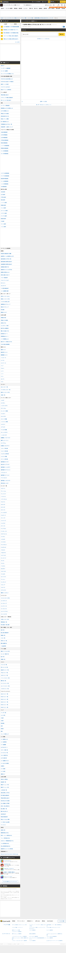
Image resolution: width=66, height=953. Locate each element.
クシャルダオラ (4, 512)
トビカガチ (3, 539)
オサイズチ (3, 507)
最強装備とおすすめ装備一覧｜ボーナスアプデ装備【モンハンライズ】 (11, 29)
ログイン (62, 1)
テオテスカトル (4, 533)
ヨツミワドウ (3, 576)
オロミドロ (3, 509)
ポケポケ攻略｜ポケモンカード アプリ (53, 927)
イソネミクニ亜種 (4, 421)
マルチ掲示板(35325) (5, 843)
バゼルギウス (3, 552)
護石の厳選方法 (4, 643)
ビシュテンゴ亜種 (4, 411)
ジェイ (2, 365)
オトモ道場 (3, 768)
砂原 (2, 726)
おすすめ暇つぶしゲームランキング (10, 881)
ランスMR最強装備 (4, 150)
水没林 (2, 720)
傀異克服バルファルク (5, 475)
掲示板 (15, 24)
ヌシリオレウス (4, 608)
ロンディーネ (3, 363)
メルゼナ (2, 400)
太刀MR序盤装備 (4, 134)
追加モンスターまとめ (5, 296)
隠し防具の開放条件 (5, 632)
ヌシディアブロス (4, 611)
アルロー (2, 368)
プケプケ (2, 560)
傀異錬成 (40, 8)
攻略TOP (2, 8)
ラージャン (3, 579)
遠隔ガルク (3, 774)
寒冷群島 (2, 723)
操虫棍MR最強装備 (4, 178)
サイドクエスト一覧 (5, 683)
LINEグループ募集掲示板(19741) (7, 840)
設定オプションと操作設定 (6, 89)
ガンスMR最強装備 (4, 153)
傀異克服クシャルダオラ (5, 467)
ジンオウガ (3, 523)
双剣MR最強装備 (4, 142)
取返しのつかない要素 (5, 819)
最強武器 (20, 8)
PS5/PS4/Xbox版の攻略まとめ (7, 78)
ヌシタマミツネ (4, 606)
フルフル (2, 563)
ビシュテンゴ (3, 558)
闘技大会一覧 (3, 680)
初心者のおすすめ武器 (5, 800)
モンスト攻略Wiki (50, 930)
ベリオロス (3, 566)
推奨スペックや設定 (5, 84)
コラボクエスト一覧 (5, 688)
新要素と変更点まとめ (5, 272)
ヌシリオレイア (4, 603)
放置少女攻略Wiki (32, 933)
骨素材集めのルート (5, 336)
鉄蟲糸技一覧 (3, 782)
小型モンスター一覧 (5, 619)
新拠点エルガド (4, 312)
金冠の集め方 (3, 814)
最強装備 (15, 8)
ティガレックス (4, 531)
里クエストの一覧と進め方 (6, 100)
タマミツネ (3, 525)
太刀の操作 (3, 194)
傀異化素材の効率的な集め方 (6, 261)
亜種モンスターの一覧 (5, 298)
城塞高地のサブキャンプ (5, 304)
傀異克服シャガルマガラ (5, 480)
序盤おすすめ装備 (4, 320)
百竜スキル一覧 (4, 640)
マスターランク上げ (5, 280)
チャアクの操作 (4, 215)
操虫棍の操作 (3, 218)
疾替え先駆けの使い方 (5, 274)
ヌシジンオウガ (4, 614)
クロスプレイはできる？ (5, 86)
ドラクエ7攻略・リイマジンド (17, 927)
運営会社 (43, 921)
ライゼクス (3, 413)
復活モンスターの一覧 (5, 392)
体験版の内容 (3, 317)
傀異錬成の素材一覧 (5, 266)
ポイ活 (44, 2)
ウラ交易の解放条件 (5, 288)
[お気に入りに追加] (48, 5)
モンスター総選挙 (9, 8)
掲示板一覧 (3, 830)
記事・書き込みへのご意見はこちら (43, 104)
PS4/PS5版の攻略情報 (5, 344)
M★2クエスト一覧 (4, 696)
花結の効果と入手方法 (5, 792)
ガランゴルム (3, 408)
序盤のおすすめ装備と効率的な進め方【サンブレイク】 (11, 38)
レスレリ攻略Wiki (50, 937)
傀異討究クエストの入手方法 (6, 269)
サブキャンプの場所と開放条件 (7, 97)
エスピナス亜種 (4, 456)
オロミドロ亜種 (4, 419)
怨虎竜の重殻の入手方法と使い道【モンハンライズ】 (37, 24)
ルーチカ (2, 360)
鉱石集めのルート (4, 333)
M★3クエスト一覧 (4, 699)
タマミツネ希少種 (4, 459)
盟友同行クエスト (4, 352)
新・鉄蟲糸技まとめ (5, 121)
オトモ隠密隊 (3, 744)
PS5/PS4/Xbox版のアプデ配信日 (7, 81)
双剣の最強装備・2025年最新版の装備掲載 (11, 32)
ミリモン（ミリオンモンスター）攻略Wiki (19, 940)
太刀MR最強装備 (4, 137)
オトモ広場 (3, 771)
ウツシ (2, 376)
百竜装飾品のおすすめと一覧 (6, 124)
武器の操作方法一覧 (5, 116)
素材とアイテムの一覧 (5, 651)
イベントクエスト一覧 (5, 678)
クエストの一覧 (4, 664)
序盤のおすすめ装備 (5, 113)
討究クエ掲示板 (51, 8)
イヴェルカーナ (4, 472)
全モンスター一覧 (4, 387)
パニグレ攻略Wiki (32, 940)
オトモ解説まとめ (4, 739)
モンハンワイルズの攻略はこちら (7, 73)
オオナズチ (3, 504)
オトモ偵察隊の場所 (5, 291)
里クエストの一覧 (4, 667)
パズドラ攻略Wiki (32, 930)
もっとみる (17, 42)
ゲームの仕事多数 (36, 1)
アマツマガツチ (4, 477)
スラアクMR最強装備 (5, 173)
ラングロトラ (3, 582)
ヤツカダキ (3, 574)
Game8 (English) (50, 921)
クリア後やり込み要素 (5, 822)
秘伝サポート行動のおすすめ (6, 341)
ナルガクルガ (3, 547)
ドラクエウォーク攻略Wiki (16, 931)
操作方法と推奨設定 (5, 328)
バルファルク (3, 555)
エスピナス (3, 424)
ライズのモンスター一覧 (5, 389)
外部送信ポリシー (30, 921)
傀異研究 (45, 8)
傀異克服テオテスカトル (5, 469)
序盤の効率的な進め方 (5, 798)
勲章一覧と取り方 (4, 811)
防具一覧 (35, 8)
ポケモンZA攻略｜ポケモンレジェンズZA (19, 924)
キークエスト (3, 824)
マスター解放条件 (4, 277)
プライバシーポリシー (21, 921)
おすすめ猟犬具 (4, 758)
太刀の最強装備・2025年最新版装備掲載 (11, 26)
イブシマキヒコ (4, 499)
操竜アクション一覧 (5, 787)
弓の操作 (2, 221)
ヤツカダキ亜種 (4, 429)
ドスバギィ (3, 536)
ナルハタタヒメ (4, 544)
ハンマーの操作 (4, 202)
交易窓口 (2, 766)
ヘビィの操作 (3, 226)
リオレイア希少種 (4, 448)
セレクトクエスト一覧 (5, 686)
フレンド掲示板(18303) (5, 838)
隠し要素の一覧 (4, 808)
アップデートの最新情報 (5, 68)
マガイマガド (3, 571)
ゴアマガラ (3, 427)
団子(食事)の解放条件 (5, 795)
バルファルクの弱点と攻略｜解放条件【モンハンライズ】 (11, 35)
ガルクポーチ (3, 285)
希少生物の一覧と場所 (5, 624)
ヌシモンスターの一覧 (5, 598)
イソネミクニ (3, 496)
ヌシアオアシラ (4, 600)
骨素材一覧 (3, 659)
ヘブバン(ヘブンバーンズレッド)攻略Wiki (19, 936)
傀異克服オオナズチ (5, 461)
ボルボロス (3, 568)
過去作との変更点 (4, 779)
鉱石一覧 (2, 656)
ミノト (2, 373)
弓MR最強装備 (3, 186)
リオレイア (3, 584)
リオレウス (3, 587)
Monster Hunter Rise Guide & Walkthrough (9, 854)
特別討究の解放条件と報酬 (6, 253)
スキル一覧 (3, 638)
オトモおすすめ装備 (5, 763)
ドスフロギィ (3, 541)
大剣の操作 (3, 191)
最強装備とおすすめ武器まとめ (7, 108)
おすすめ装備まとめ (5, 110)
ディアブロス (3, 528)
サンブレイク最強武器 (5, 105)
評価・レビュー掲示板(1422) (6, 835)
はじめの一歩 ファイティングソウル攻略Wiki (54, 940)
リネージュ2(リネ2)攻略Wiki (52, 936)
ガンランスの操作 (4, 210)
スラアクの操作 (4, 213)
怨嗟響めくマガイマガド (5, 437)
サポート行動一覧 (4, 750)
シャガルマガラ (4, 435)
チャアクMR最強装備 (5, 175)
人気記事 (5, 24)
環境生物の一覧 (4, 622)
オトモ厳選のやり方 (5, 760)
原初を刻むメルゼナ (5, 483)
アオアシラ (3, 488)
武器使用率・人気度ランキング (7, 126)
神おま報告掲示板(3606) (5, 846)
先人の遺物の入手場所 (5, 803)
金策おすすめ (3, 322)
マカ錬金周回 (3, 646)
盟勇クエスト (3, 349)
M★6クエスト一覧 (4, 707)
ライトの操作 (3, 223)
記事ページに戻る (43, 101)
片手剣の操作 (3, 197)
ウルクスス (3, 501)
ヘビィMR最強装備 (4, 183)
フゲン (2, 381)
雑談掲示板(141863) (5, 832)
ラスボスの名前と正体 (5, 301)
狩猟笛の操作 (3, 205)
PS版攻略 (63, 8)
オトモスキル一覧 (4, 752)
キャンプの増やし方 (5, 734)
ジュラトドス (3, 520)
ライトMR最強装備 (4, 181)
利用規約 (13, 921)
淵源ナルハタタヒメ (5, 592)
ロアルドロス (3, 590)
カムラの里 (3, 715)
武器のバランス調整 (5, 118)
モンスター (25, 8)
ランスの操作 (3, 207)
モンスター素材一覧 (5, 654)
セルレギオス (3, 416)
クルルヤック (3, 515)
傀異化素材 (58, 8)
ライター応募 (61, 921)
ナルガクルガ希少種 (5, 453)
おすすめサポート (4, 747)
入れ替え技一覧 (4, 790)
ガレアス (2, 379)
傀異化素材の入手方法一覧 (6, 258)
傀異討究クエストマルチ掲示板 (7, 848)
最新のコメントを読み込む (43, 38)
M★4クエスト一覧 (4, 702)
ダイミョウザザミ (4, 432)
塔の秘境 (2, 309)
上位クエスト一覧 (4, 675)
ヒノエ (2, 371)
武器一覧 (31, 8)
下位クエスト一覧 (4, 672)
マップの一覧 (3, 712)
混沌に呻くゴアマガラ (5, 464)
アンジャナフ (3, 493)
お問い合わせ (37, 921)
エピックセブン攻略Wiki (33, 936)
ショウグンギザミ (4, 405)
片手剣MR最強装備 (4, 140)
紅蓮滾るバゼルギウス (5, 445)
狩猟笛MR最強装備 (4, 148)
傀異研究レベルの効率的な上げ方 (7, 256)
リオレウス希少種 (4, 451)
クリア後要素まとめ (5, 339)
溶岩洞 (2, 728)
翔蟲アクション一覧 (5, 784)
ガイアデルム (3, 443)
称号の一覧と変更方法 (5, 806)
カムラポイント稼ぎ (5, 325)
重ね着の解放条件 (4, 816)
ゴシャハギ (3, 517)
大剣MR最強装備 (4, 132)
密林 (2, 731)
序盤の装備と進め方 (5, 94)
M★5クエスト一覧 (4, 704)
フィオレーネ (3, 357)
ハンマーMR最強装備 (5, 145)
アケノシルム (3, 491)
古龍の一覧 (3, 395)
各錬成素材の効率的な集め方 (6, 264)
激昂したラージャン (5, 440)
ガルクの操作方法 (4, 755)
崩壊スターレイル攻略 (16, 930)
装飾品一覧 (3, 635)
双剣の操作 (3, 199)
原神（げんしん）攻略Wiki (16, 933)
